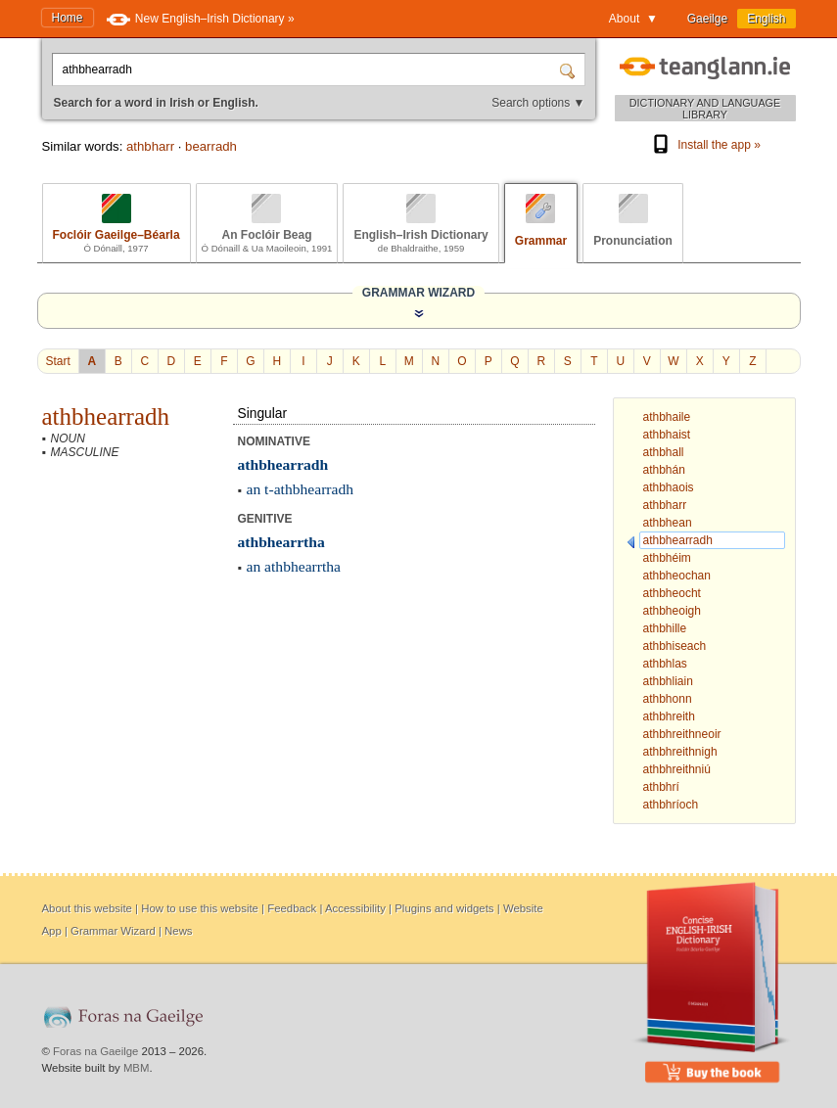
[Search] (569, 69)
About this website (87, 908)
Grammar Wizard (113, 931)
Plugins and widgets (444, 908)
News (178, 931)
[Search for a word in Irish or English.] (307, 69)
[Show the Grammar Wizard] (419, 313)
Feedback (291, 908)
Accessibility (355, 908)
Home (67, 17)
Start (58, 361)
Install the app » (705, 145)
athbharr (150, 146)
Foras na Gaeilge (95, 1051)
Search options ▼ (537, 103)
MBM (136, 1068)
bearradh (211, 146)
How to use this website (199, 908)
